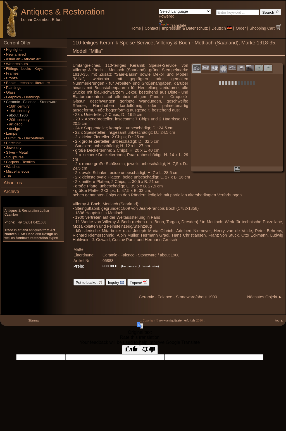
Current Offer (17, 43)
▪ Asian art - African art (22, 59)
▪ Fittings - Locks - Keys (23, 68)
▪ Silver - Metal (16, 152)
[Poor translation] (149, 349)
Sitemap (33, 320)
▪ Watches (12, 167)
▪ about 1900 (16, 115)
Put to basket (89, 282)
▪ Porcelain (13, 143)
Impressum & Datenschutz (185, 28)
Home (135, 28)
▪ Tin (7, 176)
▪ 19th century (17, 111)
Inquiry (116, 282)
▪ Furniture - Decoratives (24, 138)
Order (241, 28)
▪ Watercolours (16, 64)
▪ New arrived (15, 54)
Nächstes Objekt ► (264, 297)
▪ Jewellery (13, 148)
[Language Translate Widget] (185, 11)
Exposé (138, 282)
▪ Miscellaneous (17, 171)
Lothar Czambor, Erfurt (41, 19)
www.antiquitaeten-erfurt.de (177, 320)
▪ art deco (13, 124)
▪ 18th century (17, 106)
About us (13, 182)
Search (270, 12)
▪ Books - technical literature (27, 83)
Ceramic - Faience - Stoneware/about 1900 (178, 297)
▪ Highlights (13, 49)
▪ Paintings (12, 87)
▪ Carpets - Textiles (19, 162)
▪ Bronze (11, 78)
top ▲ (279, 320)
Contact (151, 28)
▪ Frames (11, 73)
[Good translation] (131, 349)
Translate (172, 25)
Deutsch (221, 28)
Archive (11, 191)
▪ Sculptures (13, 157)
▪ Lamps (10, 133)
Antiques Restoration (63, 11)
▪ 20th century (17, 120)
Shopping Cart (265, 28)
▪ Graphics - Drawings (22, 97)
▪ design (12, 129)
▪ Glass (10, 92)
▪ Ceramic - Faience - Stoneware (31, 102)
